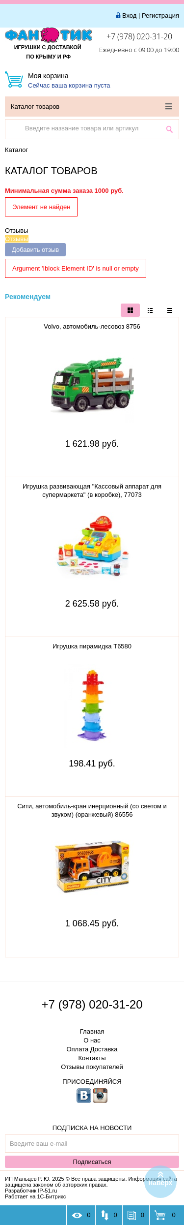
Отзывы (16, 230)
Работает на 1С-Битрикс (35, 1196)
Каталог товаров (91, 106)
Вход (129, 15)
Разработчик (31, 1191)
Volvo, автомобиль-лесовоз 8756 (92, 326)
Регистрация (160, 15)
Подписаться (92, 1161)
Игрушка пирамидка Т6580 (92, 646)
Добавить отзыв (35, 249)
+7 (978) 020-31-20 (139, 36)
